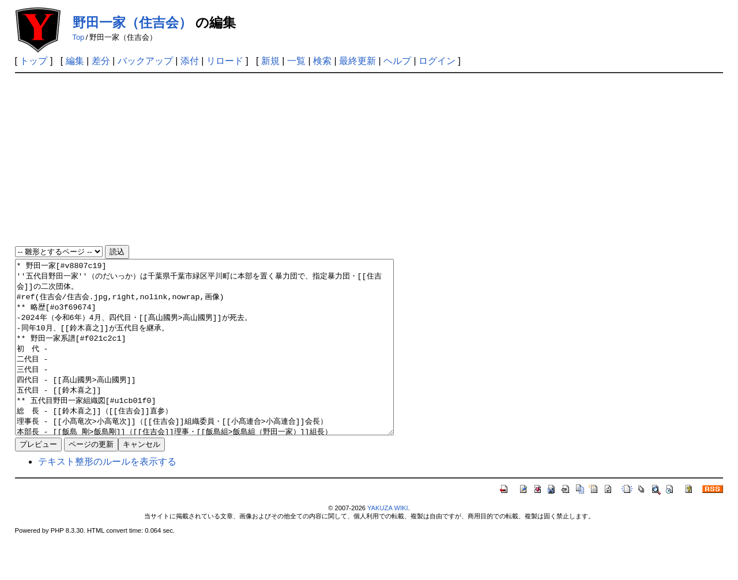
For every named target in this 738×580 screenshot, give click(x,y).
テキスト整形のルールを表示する (107, 496)
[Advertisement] (369, 159)
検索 (322, 61)
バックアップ (145, 61)
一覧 (296, 61)
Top (79, 37)
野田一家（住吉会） (132, 22)
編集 (75, 61)
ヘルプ (397, 61)
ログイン (437, 61)
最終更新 (357, 61)
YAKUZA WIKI (387, 542)
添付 (189, 61)
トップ (33, 61)
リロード (224, 61)
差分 (101, 61)
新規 (270, 61)
